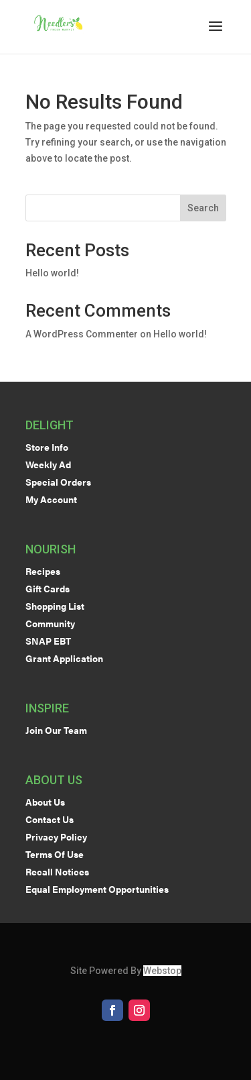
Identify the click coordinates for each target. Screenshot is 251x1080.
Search (203, 208)
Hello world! (52, 273)
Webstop (162, 970)
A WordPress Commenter (81, 334)
